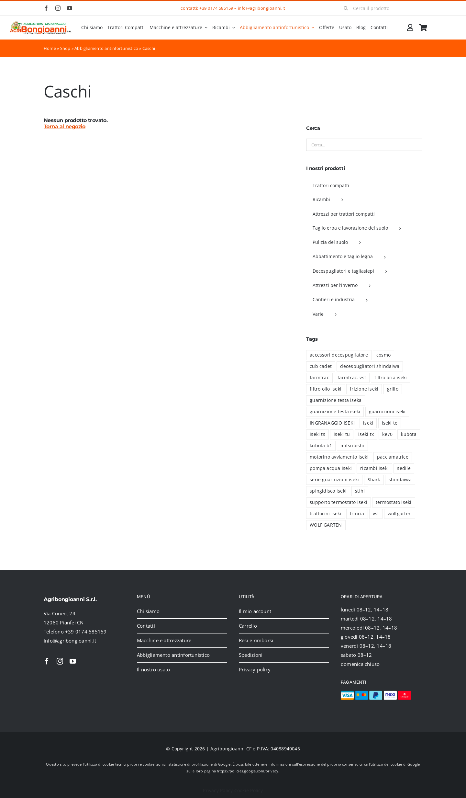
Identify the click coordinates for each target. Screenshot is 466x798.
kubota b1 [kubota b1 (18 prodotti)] (321, 446)
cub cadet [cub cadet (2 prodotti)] (321, 366)
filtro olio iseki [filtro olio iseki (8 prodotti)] (325, 389)
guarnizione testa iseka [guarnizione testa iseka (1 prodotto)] (335, 400)
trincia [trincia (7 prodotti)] (357, 514)
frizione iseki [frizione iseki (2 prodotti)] (364, 389)
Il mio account (255, 611)
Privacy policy (255, 669)
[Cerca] (346, 8)
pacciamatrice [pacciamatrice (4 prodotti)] (392, 457)
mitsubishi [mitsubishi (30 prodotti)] (352, 446)
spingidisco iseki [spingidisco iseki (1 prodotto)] (328, 491)
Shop (65, 48)
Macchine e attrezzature (164, 640)
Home (50, 48)
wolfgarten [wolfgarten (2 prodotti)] (400, 514)
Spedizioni (250, 655)
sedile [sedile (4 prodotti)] (403, 468)
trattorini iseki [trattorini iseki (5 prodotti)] (325, 514)
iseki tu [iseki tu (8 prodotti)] (342, 434)
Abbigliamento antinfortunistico (106, 48)
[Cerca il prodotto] (380, 8)
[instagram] (58, 8)
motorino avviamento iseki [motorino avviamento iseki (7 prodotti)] (339, 457)
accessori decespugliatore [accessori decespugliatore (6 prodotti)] (339, 355)
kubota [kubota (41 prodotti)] (408, 434)
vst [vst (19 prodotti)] (376, 514)
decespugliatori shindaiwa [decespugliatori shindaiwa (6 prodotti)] (369, 366)
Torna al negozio (64, 126)
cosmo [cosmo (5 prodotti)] (383, 355)
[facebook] (46, 8)
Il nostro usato (153, 669)
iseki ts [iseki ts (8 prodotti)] (317, 434)
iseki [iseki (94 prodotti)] (368, 423)
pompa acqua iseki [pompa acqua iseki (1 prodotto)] (331, 468)
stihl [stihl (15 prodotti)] (360, 491)
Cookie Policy (248, 790)
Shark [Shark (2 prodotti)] (374, 480)
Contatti (146, 625)
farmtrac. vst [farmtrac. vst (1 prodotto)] (352, 378)
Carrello (248, 625)
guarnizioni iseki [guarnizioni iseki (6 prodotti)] (387, 412)
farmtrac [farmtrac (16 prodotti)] (319, 378)
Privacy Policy (218, 790)
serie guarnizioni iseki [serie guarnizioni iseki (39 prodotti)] (334, 480)
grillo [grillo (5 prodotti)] (392, 389)
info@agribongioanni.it (261, 8)
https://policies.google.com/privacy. (248, 771)
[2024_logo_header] (41, 23)
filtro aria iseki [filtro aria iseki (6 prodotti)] (390, 378)
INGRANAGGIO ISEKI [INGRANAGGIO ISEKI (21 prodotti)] (332, 423)
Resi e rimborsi (256, 640)
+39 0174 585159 (216, 8)
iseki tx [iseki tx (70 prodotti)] (366, 434)
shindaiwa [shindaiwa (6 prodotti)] (400, 480)
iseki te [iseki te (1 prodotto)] (390, 423)
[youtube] (69, 8)
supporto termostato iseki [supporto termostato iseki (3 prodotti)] (338, 502)
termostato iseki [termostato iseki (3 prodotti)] (394, 502)
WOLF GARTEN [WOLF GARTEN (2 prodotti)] (326, 525)
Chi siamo (148, 611)
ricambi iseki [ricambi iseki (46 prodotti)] (374, 468)
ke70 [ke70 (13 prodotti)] (387, 434)
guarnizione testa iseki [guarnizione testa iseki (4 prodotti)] (335, 412)
